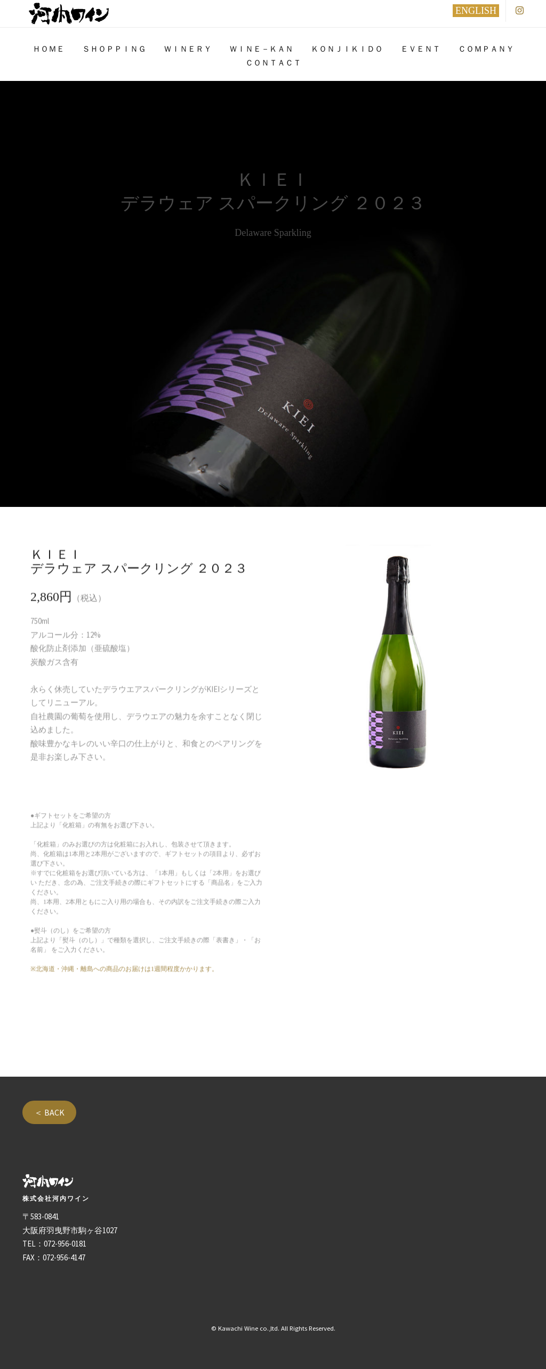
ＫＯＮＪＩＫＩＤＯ (347, 49)
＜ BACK (49, 1112)
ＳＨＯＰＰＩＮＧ (114, 49)
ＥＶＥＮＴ (420, 49)
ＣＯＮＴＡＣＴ (273, 63)
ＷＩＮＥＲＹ (188, 49)
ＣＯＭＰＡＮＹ (486, 49)
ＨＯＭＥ (49, 49)
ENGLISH (475, 10)
